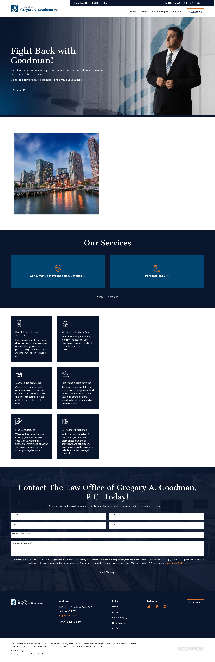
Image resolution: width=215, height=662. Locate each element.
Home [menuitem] (133, 11)
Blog (105, 3)
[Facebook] (156, 606)
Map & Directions (68, 615)
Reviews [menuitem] (177, 11)
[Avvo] (148, 606)
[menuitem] (15, 654)
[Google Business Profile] (164, 606)
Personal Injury (119, 617)
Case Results (81, 3)
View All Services (107, 296)
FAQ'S (95, 3)
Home (115, 606)
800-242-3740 (193, 3)
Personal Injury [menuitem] (160, 11)
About (115, 612)
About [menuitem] (144, 11)
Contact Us (195, 11)
